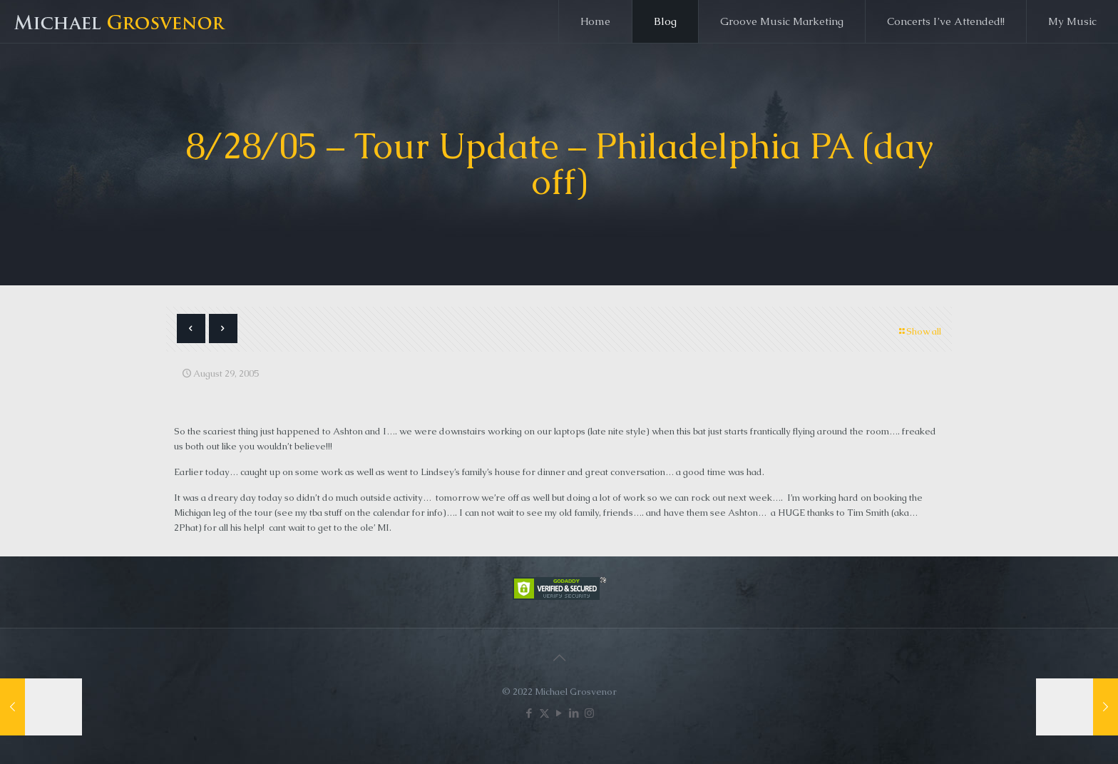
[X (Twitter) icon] (544, 713)
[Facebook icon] (529, 713)
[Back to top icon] (559, 658)
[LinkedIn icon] (574, 713)
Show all (919, 331)
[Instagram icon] (589, 713)
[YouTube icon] (559, 713)
